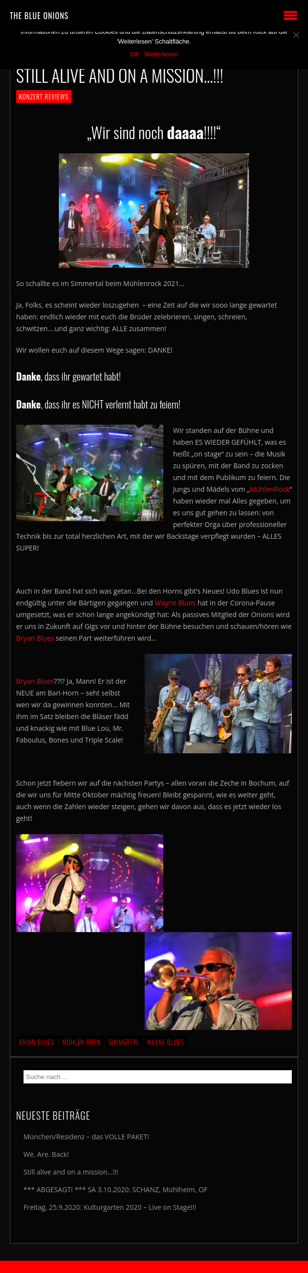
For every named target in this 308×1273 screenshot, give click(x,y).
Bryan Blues (35, 638)
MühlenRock (269, 489)
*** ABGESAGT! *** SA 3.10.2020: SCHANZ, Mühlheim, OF (115, 1189)
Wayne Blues (175, 602)
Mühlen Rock (81, 1042)
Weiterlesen (161, 54)
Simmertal (123, 1042)
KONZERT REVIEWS (44, 96)
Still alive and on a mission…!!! (71, 1172)
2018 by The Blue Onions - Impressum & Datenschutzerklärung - (154, 1267)
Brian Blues (36, 1042)
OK (134, 54)
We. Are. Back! (46, 1154)
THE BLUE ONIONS (39, 16)
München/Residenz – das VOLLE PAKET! (86, 1136)
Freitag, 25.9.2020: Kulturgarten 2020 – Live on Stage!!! (110, 1207)
